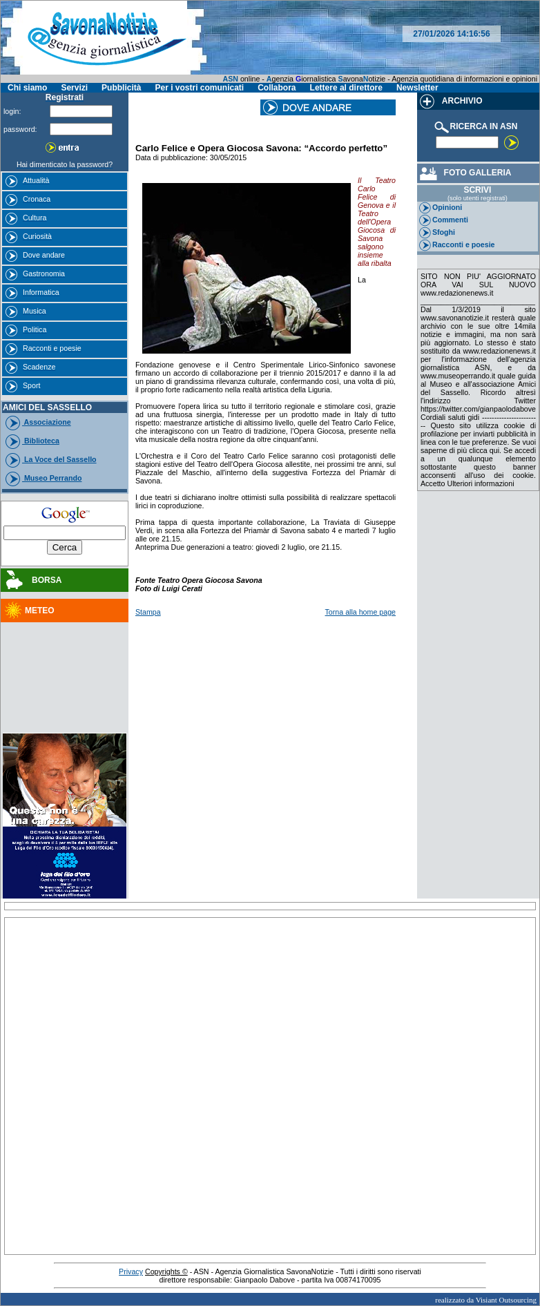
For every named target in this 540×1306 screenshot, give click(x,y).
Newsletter (417, 88)
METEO (29, 610)
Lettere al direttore (346, 88)
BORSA (32, 580)
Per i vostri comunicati (199, 88)
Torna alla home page (360, 612)
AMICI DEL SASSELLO (47, 407)
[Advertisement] (65, 662)
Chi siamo (27, 88)
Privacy (131, 1271)
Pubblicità (121, 88)
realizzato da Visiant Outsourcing (486, 1300)
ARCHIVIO (450, 101)
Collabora (277, 88)
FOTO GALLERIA (464, 172)
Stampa (148, 612)
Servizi (74, 88)
